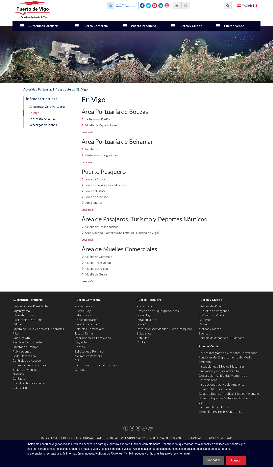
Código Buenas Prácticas (29, 365)
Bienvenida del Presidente (30, 306)
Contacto (18, 378)
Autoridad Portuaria (43, 26)
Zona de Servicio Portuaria (47, 106)
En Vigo (82, 89)
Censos (80, 347)
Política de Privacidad (82, 438)
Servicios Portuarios (88, 324)
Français (255, 5)
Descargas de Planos (43, 125)
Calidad (17, 324)
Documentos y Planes (213, 407)
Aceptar (236, 460)
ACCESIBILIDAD (220, 438)
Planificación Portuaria (27, 319)
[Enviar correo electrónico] (185, 5)
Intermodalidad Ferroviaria (93, 338)
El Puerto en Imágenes (214, 311)
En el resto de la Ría (42, 119)
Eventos (204, 333)
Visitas (203, 324)
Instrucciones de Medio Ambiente (221, 384)
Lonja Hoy (143, 315)
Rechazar (213, 460)
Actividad (142, 338)
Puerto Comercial (96, 26)
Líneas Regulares (86, 319)
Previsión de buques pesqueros (157, 311)
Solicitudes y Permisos (90, 351)
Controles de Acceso (26, 360)
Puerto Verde (234, 26)
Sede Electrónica (24, 356)
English (249, 5)
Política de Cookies (166, 438)
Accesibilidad (21, 387)
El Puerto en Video (211, 315)
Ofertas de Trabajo (25, 347)
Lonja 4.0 (142, 324)
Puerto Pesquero (143, 26)
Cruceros (205, 319)
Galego (244, 5)
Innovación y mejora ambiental (219, 371)
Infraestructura (146, 319)
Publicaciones (21, 351)
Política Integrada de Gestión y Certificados (228, 353)
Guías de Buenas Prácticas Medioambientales (229, 393)
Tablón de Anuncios (25, 369)
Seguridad (81, 342)
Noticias (18, 374)
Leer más (88, 132)
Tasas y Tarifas (84, 333)
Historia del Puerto (211, 306)
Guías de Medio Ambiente (216, 389)
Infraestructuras (64, 89)
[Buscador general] (212, 5)
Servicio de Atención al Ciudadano (221, 338)
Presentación (84, 306)
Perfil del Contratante (27, 342)
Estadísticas (83, 315)
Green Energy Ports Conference (220, 411)
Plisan (16, 333)
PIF (77, 360)
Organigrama (21, 311)
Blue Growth (21, 338)
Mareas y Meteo (210, 329)
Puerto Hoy (83, 311)
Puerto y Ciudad (190, 26)
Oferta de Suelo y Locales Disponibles (38, 329)
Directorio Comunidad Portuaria (96, 365)
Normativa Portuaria (89, 356)
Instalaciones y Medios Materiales (222, 366)
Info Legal (50, 438)
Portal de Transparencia (28, 383)
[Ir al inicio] (177, 5)
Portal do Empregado (126, 438)
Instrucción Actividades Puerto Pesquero (164, 329)
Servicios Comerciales (90, 329)
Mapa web (196, 438)
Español (239, 5)
